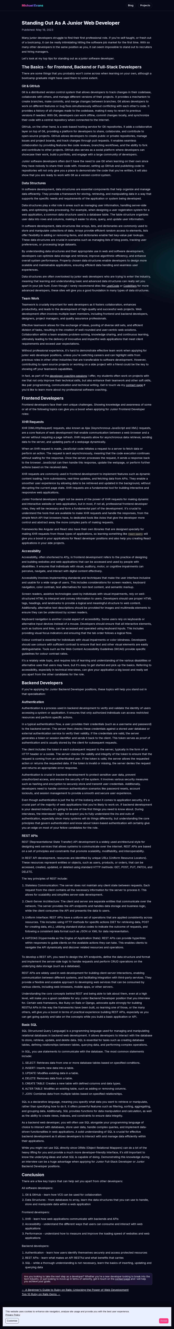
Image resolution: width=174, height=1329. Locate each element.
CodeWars (130, 285)
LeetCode (113, 285)
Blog (130, 5)
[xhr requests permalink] (20, 422)
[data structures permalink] (20, 183)
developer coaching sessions (68, 375)
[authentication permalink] (20, 702)
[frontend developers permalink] (20, 398)
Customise (12, 1321)
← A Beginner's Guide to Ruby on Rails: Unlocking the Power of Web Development (75, 1289)
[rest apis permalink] (20, 835)
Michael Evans (32, 5)
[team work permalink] (20, 298)
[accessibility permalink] (20, 551)
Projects (145, 5)
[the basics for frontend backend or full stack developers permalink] (20, 67)
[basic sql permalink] (20, 1024)
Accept (163, 1321)
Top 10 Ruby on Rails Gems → (41, 1294)
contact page (134, 385)
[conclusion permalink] (20, 1175)
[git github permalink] (20, 86)
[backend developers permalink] (20, 683)
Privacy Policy (12, 1315)
